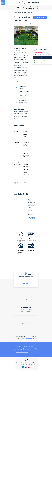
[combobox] (21, 2)
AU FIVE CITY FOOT (32, 218)
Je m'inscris (26, 283)
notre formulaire (30, 338)
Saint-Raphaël (20, 12)
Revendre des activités (26, 311)
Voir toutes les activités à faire (22, 352)
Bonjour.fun (26, 321)
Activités (15, 12)
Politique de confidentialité (31, 362)
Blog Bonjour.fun (26, 323)
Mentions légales (18, 364)
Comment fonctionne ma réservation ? (26, 295)
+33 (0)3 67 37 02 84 (21, 334)
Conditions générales (19, 362)
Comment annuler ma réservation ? (26, 297)
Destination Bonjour (28, 364)
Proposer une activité (26, 309)
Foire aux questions (26, 299)
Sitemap (35, 364)
